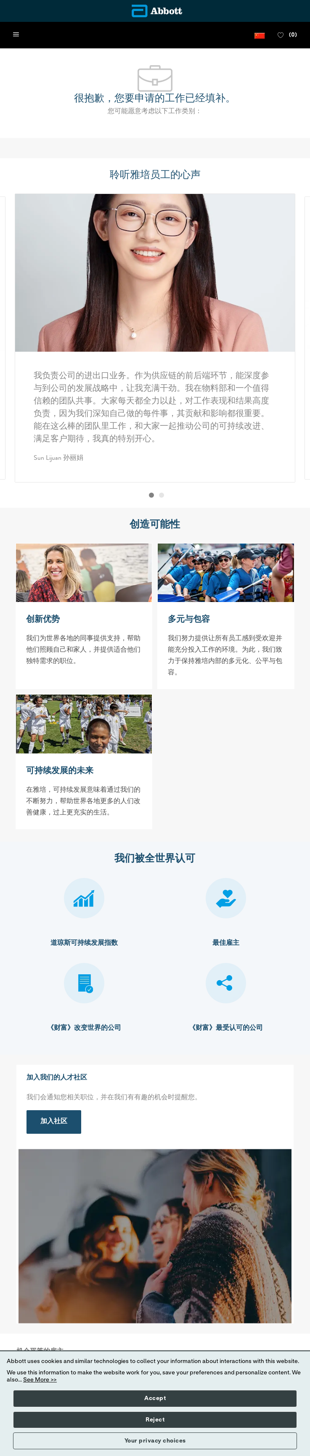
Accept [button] (155, 1398)
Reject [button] (155, 1420)
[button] (259, 35)
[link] (53, 1122)
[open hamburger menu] (16, 35)
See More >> (40, 1380)
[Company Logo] (155, 11)
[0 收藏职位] (287, 35)
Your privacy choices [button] (155, 1441)
